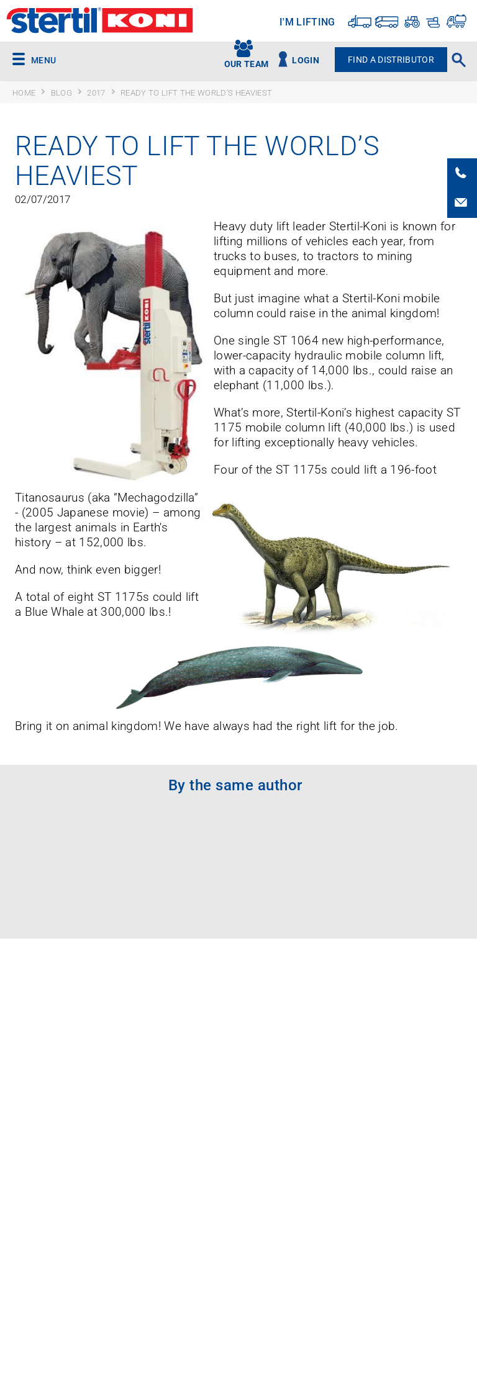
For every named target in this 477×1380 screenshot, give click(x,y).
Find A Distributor (391, 60)
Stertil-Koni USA (100, 22)
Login (305, 60)
